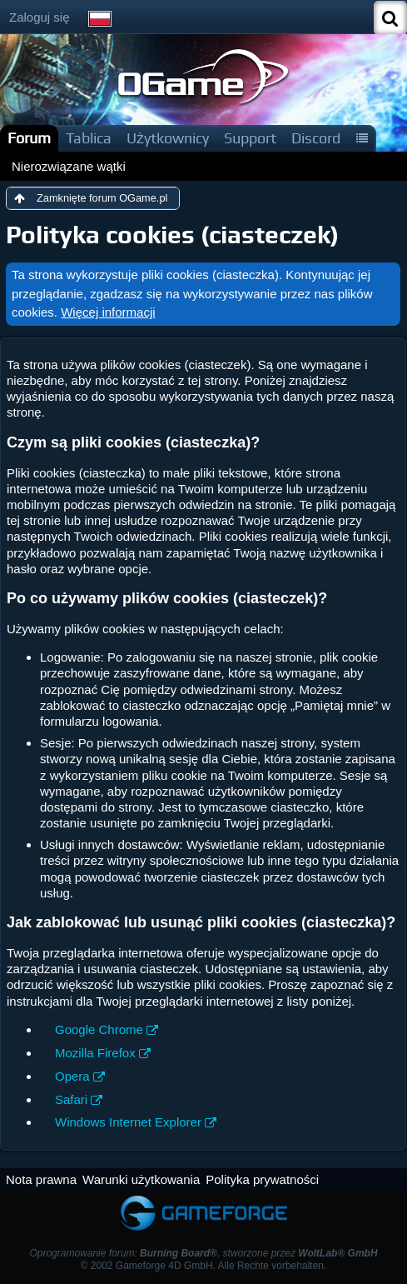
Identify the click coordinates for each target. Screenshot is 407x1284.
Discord (315, 138)
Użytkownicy (168, 138)
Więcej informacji (108, 312)
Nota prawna (41, 1179)
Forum (29, 138)
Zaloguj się (39, 17)
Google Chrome (99, 1029)
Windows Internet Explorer (128, 1122)
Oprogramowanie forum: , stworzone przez (203, 1253)
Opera (72, 1076)
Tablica (89, 138)
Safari (71, 1099)
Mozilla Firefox (95, 1053)
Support (250, 138)
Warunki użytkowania (141, 1179)
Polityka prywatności (262, 1179)
